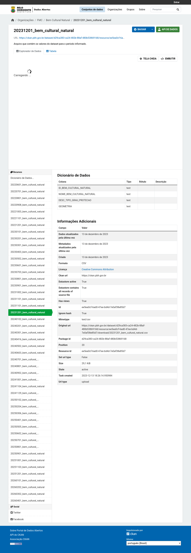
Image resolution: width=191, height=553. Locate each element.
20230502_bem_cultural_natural (27, 258)
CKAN (131, 533)
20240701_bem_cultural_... (25, 359)
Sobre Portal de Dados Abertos (26, 530)
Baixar (140, 29)
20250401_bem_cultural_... (25, 420)
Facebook (17, 519)
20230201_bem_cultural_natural (27, 238)
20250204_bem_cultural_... (25, 406)
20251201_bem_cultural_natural (27, 473)
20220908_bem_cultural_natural (27, 204)
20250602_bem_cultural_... (25, 433)
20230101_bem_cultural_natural (27, 231)
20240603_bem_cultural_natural (27, 352)
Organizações (115, 9)
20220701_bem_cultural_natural (27, 191)
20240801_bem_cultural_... (25, 366)
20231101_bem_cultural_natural (27, 299)
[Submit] (178, 9)
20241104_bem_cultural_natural (27, 386)
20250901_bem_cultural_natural (27, 453)
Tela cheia (148, 58)
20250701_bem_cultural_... (25, 440)
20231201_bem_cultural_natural (92, 20)
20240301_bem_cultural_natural (27, 332)
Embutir (168, 58)
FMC (39, 20)
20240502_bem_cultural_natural (27, 346)
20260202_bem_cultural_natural (27, 487)
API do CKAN (17, 534)
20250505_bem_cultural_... (25, 426)
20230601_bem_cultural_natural (27, 265)
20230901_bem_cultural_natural (27, 285)
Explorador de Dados (28, 51)
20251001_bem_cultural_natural (27, 460)
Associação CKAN (19, 539)
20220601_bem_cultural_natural (27, 184)
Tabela (51, 51)
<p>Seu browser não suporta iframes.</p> (95, 116)
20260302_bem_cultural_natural (27, 494)
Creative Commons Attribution (98, 269)
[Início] (12, 20)
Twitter (16, 512)
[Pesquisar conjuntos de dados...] (166, 9)
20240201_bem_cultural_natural (27, 325)
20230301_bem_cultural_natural (27, 245)
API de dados (168, 29)
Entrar (177, 2)
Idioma (129, 539)
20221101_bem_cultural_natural (27, 218)
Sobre (142, 9)
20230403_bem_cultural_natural (27, 252)
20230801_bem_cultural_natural (27, 278)
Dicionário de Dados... (22, 178)
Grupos (130, 9)
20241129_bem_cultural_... (25, 393)
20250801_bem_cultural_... (25, 446)
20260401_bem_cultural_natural (27, 500)
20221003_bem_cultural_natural (27, 211)
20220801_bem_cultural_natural (27, 198)
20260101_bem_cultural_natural (27, 480)
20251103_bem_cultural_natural (27, 467)
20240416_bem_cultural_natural (27, 339)
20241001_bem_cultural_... (25, 379)
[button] (151, 29)
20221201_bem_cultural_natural (27, 225)
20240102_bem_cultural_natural (27, 319)
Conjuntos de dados (92, 9)
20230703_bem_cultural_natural (27, 272)
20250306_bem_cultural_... (25, 413)
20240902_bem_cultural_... (25, 373)
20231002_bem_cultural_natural (27, 292)
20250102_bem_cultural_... (25, 399)
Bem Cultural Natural (58, 20)
